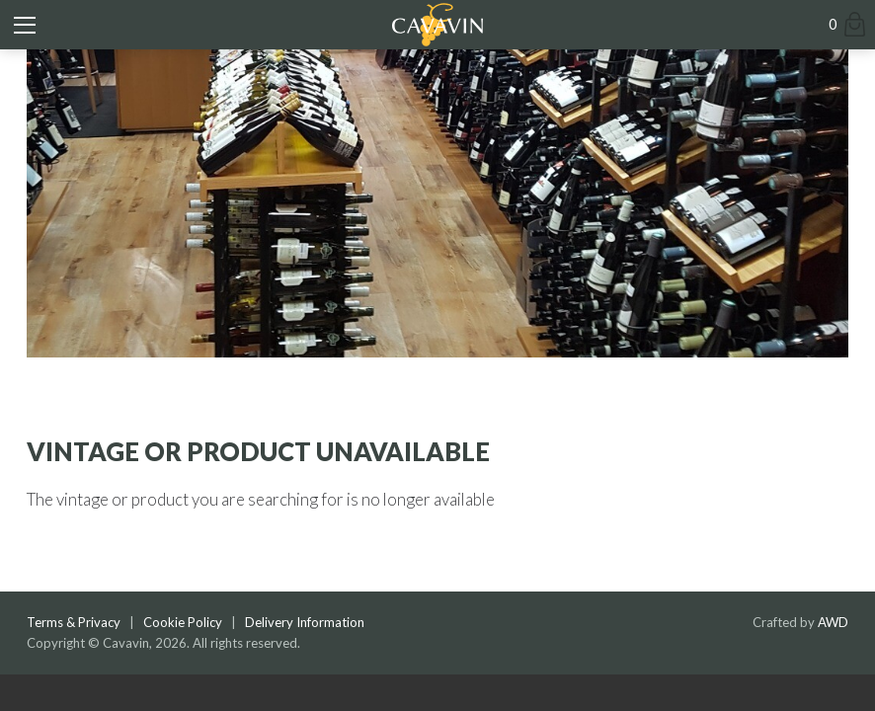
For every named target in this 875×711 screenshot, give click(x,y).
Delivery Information (304, 622)
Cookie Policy (182, 622)
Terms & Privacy (73, 622)
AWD (833, 622)
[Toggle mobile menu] (24, 24)
